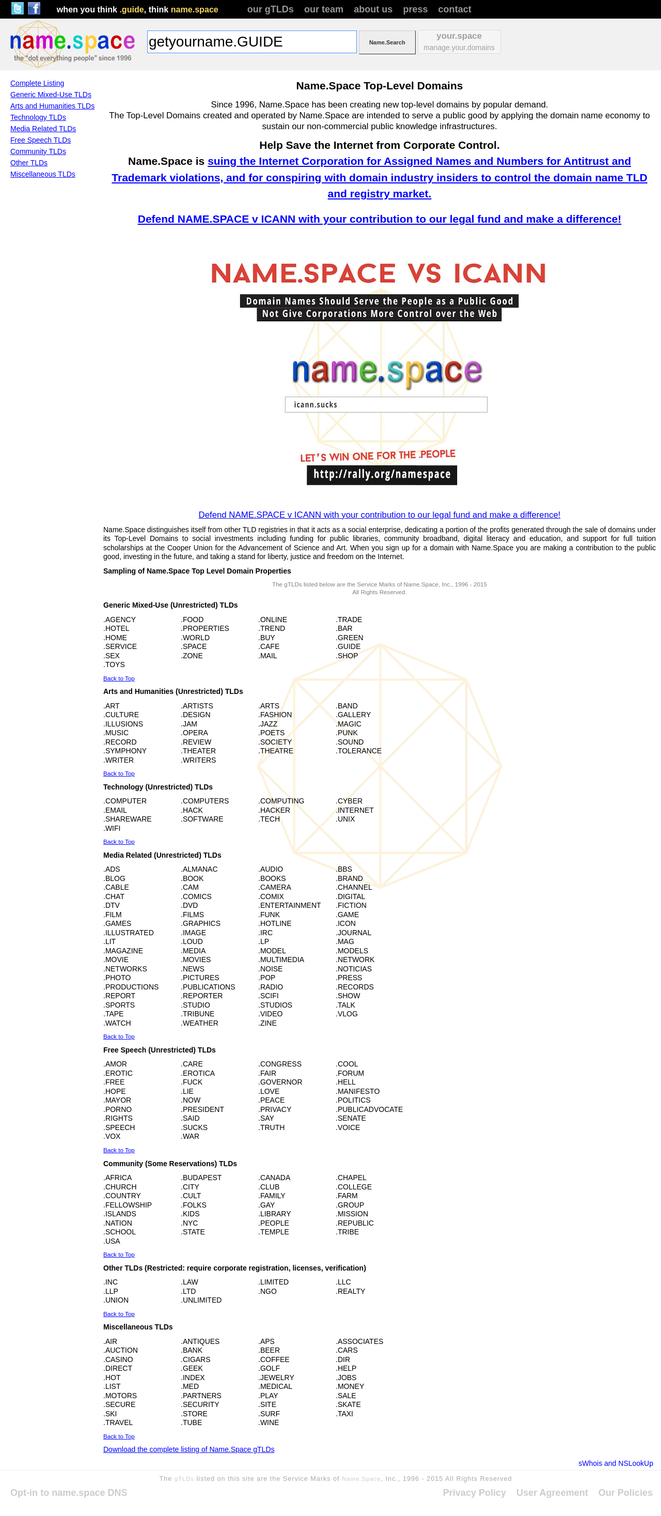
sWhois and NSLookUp (615, 1463)
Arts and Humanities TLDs (52, 106)
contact (454, 9)
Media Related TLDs (43, 129)
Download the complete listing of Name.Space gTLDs (189, 1449)
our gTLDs (270, 9)
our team (323, 9)
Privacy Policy (474, 1493)
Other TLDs (29, 163)
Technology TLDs (38, 117)
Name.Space (361, 1479)
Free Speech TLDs (40, 140)
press (415, 9)
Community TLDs (38, 151)
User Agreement (552, 1493)
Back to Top (119, 678)
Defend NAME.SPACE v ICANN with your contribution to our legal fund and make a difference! (380, 219)
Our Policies (626, 1493)
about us (373, 9)
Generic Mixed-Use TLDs (50, 94)
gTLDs (184, 1479)
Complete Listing (37, 83)
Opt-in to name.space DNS (69, 1493)
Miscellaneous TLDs (42, 174)
